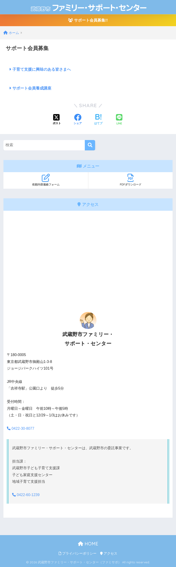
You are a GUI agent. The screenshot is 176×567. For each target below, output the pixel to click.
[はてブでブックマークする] (98, 120)
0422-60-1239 (26, 495)
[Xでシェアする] (57, 120)
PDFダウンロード (130, 180)
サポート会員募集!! (88, 20)
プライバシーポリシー (77, 553)
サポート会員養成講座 (30, 88)
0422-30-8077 (20, 428)
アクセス (108, 553)
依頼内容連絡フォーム (45, 180)
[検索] (90, 145)
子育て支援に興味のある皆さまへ (40, 69)
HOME (88, 544)
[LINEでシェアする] (119, 120)
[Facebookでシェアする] (78, 120)
